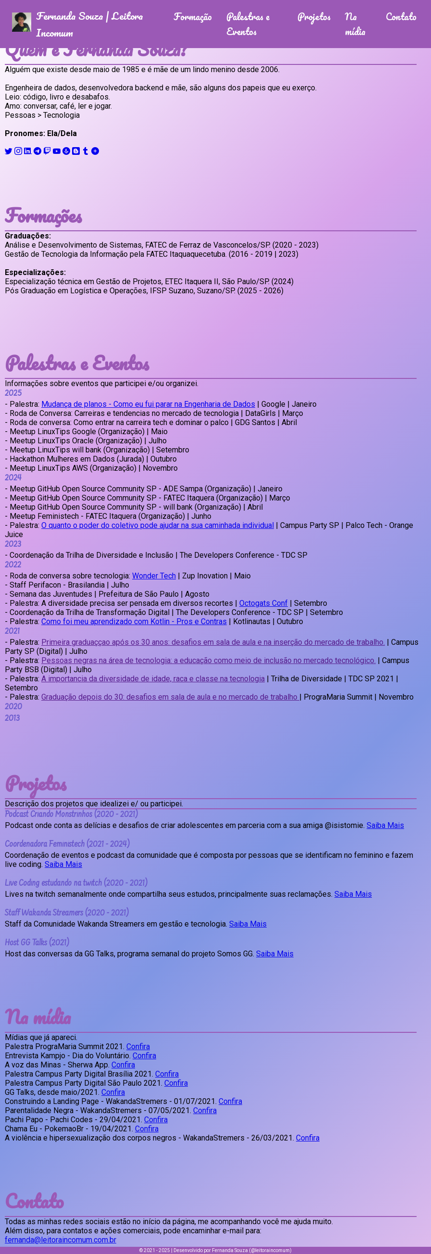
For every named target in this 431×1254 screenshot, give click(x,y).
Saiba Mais (385, 825)
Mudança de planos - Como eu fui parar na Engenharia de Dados (148, 404)
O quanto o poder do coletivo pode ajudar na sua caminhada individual (157, 525)
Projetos (314, 16)
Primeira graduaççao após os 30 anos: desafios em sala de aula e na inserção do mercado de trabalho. (213, 642)
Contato (401, 16)
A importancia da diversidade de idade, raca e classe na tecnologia (153, 678)
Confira (138, 1046)
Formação (192, 16)
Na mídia (355, 24)
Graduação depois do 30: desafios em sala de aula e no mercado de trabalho (170, 697)
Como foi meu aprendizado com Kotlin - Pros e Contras (134, 621)
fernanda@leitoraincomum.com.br (60, 1239)
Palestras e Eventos (248, 24)
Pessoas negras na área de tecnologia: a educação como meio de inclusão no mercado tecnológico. (208, 660)
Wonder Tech (154, 575)
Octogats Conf (263, 603)
